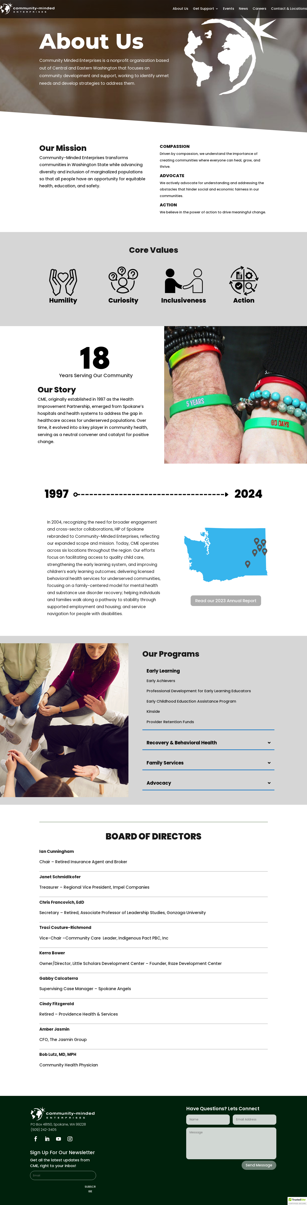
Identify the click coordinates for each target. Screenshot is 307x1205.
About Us (180, 9)
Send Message (259, 1165)
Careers (259, 9)
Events (228, 9)
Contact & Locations (289, 9)
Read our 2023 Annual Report (225, 601)
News (243, 9)
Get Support (203, 9)
